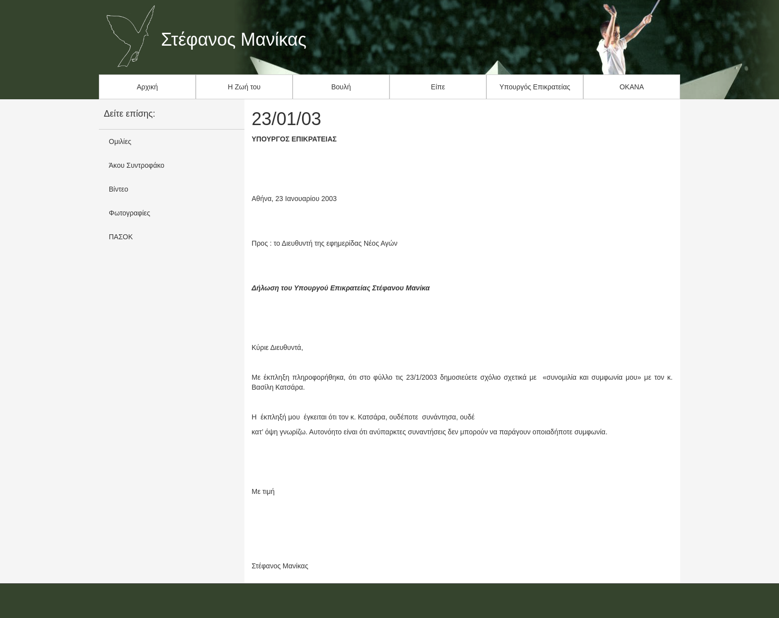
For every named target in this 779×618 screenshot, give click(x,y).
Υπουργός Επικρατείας (534, 87)
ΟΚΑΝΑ (632, 87)
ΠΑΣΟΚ (121, 237)
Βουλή (341, 87)
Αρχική (147, 87)
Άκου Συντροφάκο (136, 165)
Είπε (438, 87)
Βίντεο (118, 189)
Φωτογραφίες (129, 213)
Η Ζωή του (244, 87)
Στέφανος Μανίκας (234, 40)
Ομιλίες (120, 141)
